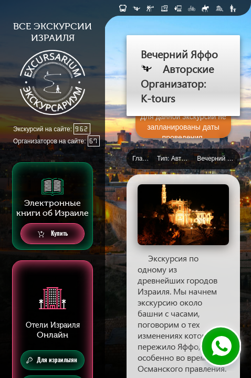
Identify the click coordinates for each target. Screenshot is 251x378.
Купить (53, 233)
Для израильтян (51, 360)
